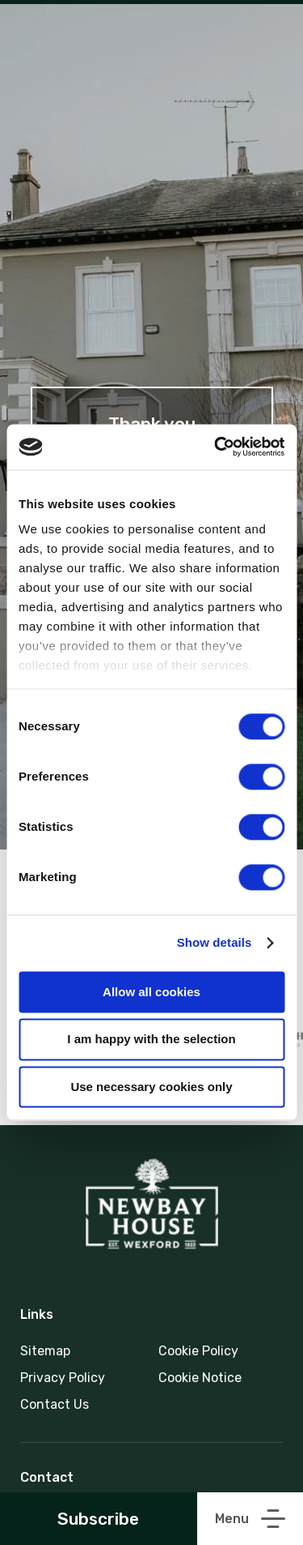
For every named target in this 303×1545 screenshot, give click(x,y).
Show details (214, 942)
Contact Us (54, 1404)
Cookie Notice (200, 1377)
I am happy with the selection (151, 1039)
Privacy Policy (62, 1377)
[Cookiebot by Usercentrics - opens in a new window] (215, 446)
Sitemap (45, 1351)
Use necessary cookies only (151, 1086)
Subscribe (98, 1519)
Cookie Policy (198, 1351)
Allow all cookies (151, 992)
